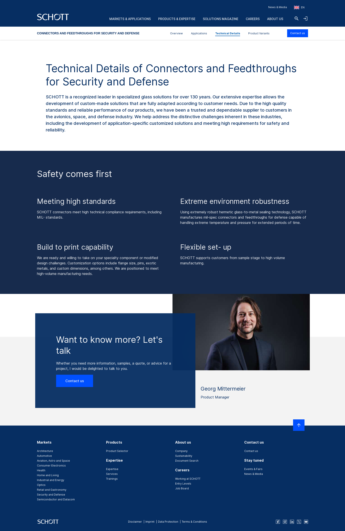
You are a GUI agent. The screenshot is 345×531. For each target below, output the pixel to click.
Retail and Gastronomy (51, 489)
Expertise (112, 469)
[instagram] (285, 522)
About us (275, 19)
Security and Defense (51, 494)
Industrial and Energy (50, 480)
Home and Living (48, 475)
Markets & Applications (130, 19)
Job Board (182, 488)
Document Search (186, 460)
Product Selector (117, 451)
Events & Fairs (253, 469)
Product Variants (259, 33)
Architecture (45, 451)
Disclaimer (135, 521)
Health (41, 470)
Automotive (44, 455)
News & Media (277, 7)
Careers (253, 19)
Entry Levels (183, 483)
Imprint (149, 521)
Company (181, 451)
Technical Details (227, 33)
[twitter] (299, 522)
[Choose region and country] (299, 7)
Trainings (112, 478)
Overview (176, 33)
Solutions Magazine (220, 19)
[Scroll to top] (299, 425)
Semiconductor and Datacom (56, 499)
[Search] (296, 18)
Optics (41, 485)
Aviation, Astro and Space (53, 460)
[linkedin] (292, 522)
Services (112, 474)
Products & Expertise (176, 19)
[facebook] (278, 522)
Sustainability (183, 455)
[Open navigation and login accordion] (305, 18)
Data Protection (168, 521)
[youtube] (306, 522)
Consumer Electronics (51, 465)
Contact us (297, 33)
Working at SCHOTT (187, 478)
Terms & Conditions (194, 521)
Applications (199, 33)
